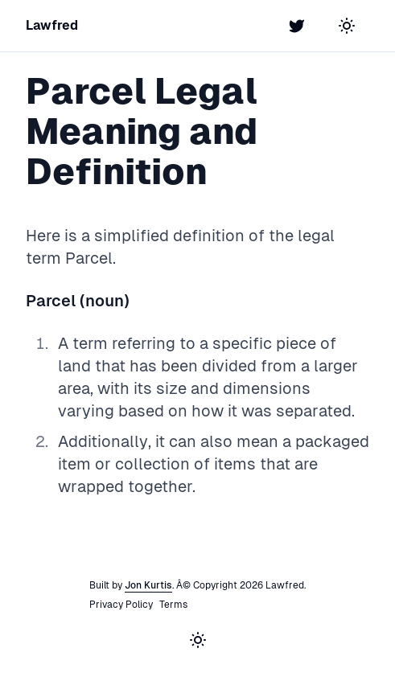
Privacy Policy (121, 604)
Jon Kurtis (148, 585)
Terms (173, 604)
